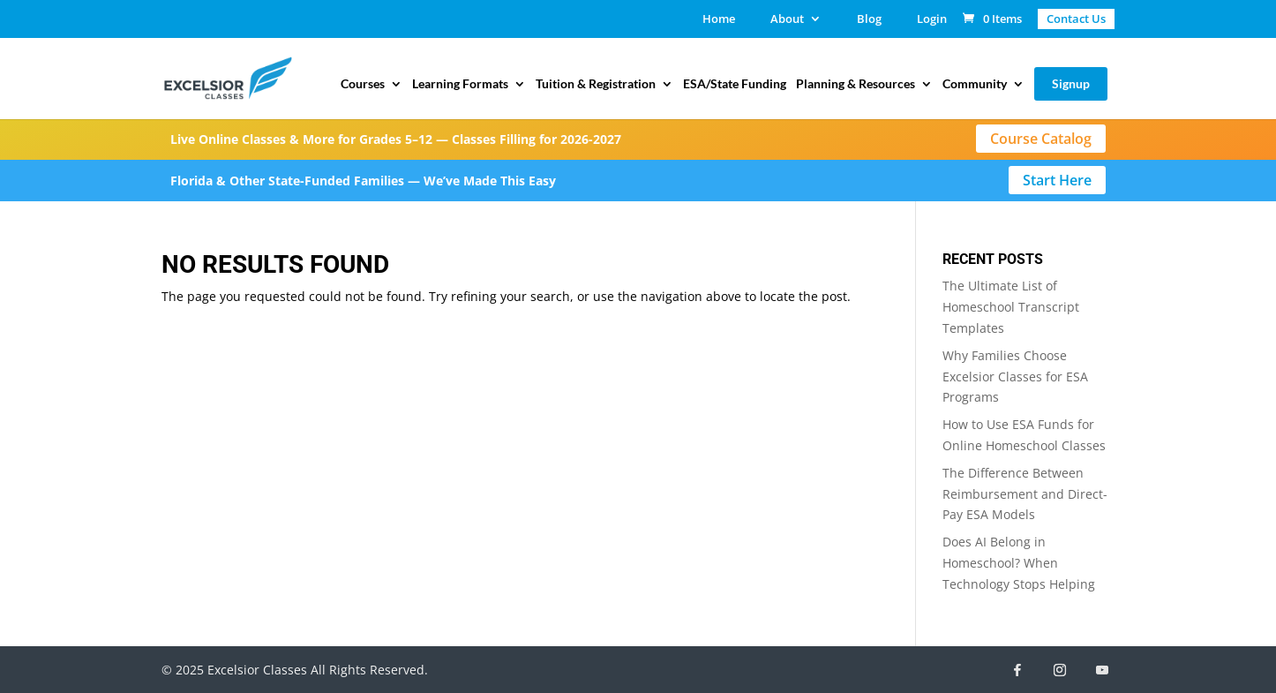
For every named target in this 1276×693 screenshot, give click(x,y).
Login (932, 19)
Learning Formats (460, 84)
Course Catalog (1041, 138)
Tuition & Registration (596, 84)
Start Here (1057, 180)
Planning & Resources (855, 84)
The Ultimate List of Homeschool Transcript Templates (1010, 306)
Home (718, 19)
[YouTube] (1102, 670)
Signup (1071, 83)
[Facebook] (1017, 670)
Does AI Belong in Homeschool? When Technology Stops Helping (1018, 562)
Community (974, 84)
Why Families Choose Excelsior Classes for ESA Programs (1015, 376)
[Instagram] (1059, 670)
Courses (363, 84)
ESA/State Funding (734, 84)
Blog (869, 19)
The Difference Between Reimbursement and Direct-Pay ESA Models (1024, 494)
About (787, 19)
